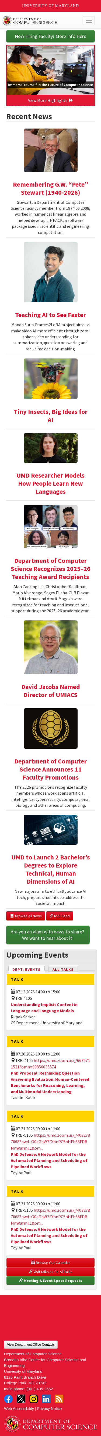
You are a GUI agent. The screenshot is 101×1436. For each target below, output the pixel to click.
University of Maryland (50, 6)
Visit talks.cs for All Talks (50, 1271)
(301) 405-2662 (39, 1389)
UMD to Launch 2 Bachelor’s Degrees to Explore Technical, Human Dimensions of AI (50, 869)
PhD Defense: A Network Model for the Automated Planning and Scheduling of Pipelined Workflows (49, 1160)
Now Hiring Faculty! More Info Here (50, 36)
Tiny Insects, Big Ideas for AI (51, 415)
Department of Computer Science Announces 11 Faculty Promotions (50, 769)
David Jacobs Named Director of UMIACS (50, 691)
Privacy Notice (49, 1408)
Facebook (8, 1399)
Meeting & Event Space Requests (50, 1280)
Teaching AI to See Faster (50, 315)
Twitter (21, 1399)
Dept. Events (28, 969)
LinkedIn (46, 1399)
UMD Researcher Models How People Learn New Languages (50, 483)
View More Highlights (50, 100)
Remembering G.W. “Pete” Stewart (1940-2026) (50, 188)
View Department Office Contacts (31, 1344)
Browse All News (26, 916)
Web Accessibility (19, 1408)
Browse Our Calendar (50, 1262)
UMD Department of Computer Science (40, 20)
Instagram (33, 1399)
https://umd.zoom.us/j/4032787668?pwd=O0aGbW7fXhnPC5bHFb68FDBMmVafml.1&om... (50, 1141)
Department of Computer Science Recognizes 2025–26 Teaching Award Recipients (50, 568)
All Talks (63, 969)
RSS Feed (60, 916)
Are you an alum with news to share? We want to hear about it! (48, 935)
